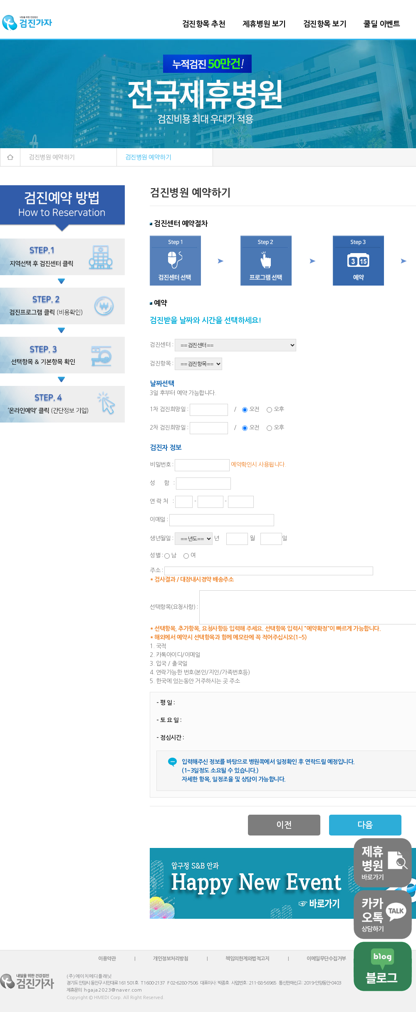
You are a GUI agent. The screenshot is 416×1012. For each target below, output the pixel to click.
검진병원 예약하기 (51, 157)
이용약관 (107, 958)
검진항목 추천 (203, 24)
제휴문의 (74, 990)
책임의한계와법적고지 (247, 958)
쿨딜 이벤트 (382, 24)
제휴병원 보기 (264, 24)
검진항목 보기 (325, 24)
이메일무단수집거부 (326, 958)
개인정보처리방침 (170, 958)
